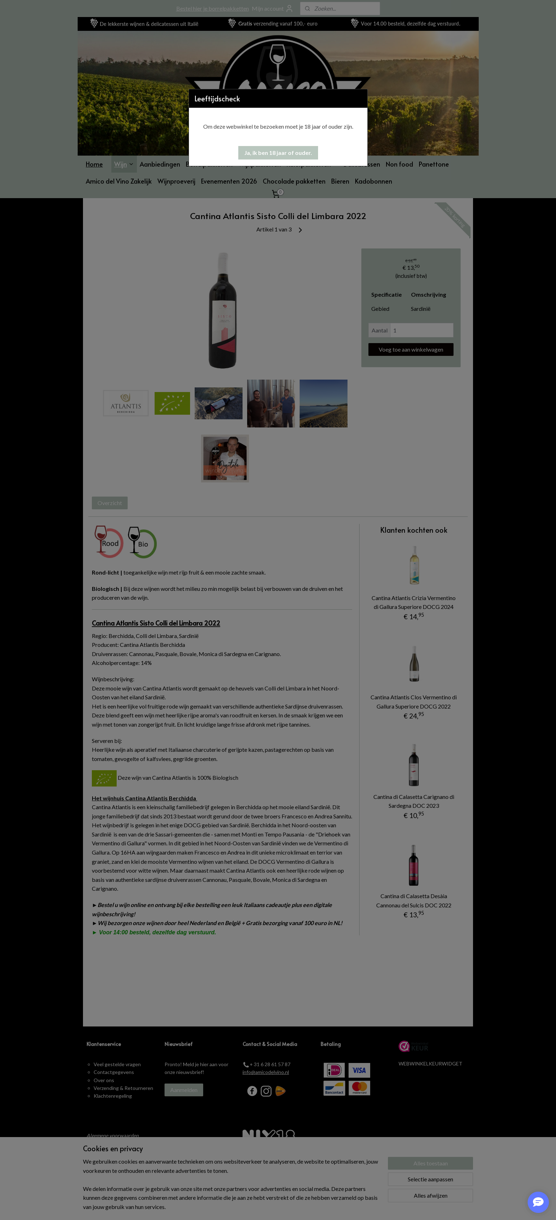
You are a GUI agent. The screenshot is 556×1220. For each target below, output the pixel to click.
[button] (278, 153)
